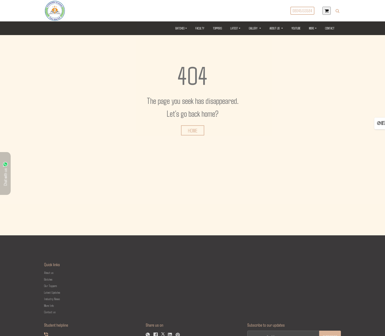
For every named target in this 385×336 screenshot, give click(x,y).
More (311, 28)
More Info (49, 305)
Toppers (217, 28)
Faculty (199, 28)
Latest (234, 28)
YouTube (296, 28)
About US (277, 27)
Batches (179, 28)
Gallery (256, 27)
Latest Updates (52, 292)
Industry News (52, 299)
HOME (192, 130)
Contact (329, 28)
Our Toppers (50, 286)
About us (48, 272)
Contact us (50, 312)
